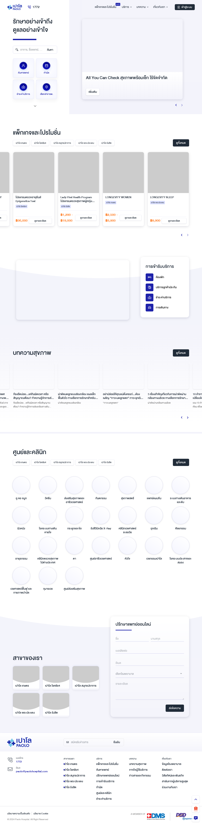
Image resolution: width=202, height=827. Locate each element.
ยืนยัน (116, 742)
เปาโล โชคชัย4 (40, 143)
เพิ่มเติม (93, 92)
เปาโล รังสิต (106, 143)
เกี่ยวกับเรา (160, 7)
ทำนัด (99, 787)
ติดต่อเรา (167, 769)
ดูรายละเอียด (40, 218)
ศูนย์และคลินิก (103, 793)
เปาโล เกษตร (21, 143)
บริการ (126, 7)
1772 (34, 7)
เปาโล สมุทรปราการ (62, 143)
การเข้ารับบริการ (105, 781)
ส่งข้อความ (175, 708)
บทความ (142, 7)
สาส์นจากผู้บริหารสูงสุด (175, 781)
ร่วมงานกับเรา (169, 787)
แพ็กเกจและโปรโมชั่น (107, 764)
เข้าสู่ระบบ (185, 7)
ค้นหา (50, 49)
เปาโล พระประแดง (86, 143)
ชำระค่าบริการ (158, 297)
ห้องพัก (155, 277)
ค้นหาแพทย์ (102, 769)
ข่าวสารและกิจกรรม (140, 775)
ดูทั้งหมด (181, 142)
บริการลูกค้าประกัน (161, 287)
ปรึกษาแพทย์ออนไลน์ (107, 775)
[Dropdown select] (150, 674)
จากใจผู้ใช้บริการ (138, 769)
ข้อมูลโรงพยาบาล (171, 764)
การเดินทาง (157, 307)
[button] (176, 105)
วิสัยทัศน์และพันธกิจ (173, 775)
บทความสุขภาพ (137, 764)
